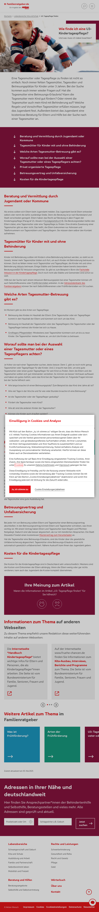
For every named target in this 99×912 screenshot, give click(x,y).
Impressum (64, 465)
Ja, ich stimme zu (20, 489)
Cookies (19, 465)
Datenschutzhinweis (45, 465)
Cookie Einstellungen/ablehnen (50, 489)
